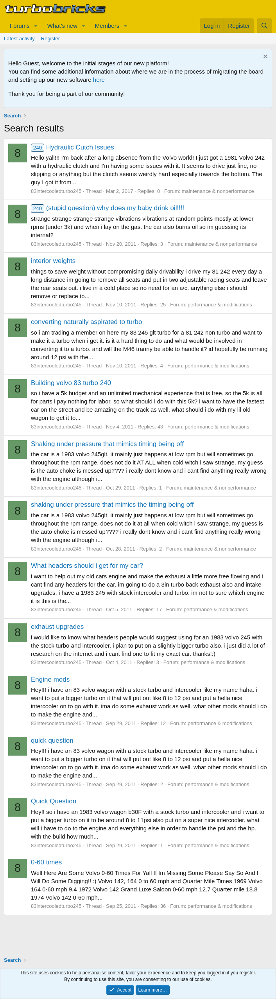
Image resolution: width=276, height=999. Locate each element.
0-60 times (46, 862)
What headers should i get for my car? (87, 565)
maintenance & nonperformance (218, 191)
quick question (52, 740)
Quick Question (53, 801)
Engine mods (50, 679)
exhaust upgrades (57, 626)
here (99, 79)
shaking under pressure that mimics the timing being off (112, 504)
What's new (62, 25)
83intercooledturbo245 (56, 191)
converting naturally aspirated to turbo (86, 322)
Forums (20, 25)
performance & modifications (220, 305)
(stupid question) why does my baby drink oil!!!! (107, 208)
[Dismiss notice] (264, 57)
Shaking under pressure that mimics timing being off (107, 444)
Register (50, 38)
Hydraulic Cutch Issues (72, 147)
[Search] (264, 25)
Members (107, 25)
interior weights (53, 261)
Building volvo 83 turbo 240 (71, 383)
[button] (35, 25)
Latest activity (19, 38)
